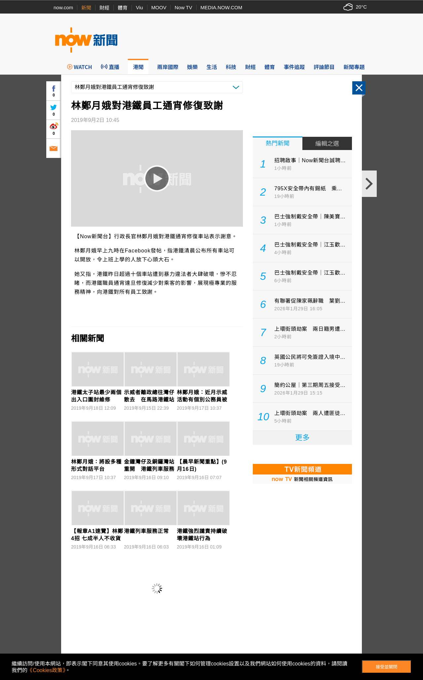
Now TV (183, 7)
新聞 (86, 8)
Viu (139, 7)
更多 (302, 438)
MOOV (159, 7)
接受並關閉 (386, 666)
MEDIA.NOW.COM (222, 7)
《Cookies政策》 (46, 670)
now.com (63, 7)
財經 (104, 8)
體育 (123, 8)
